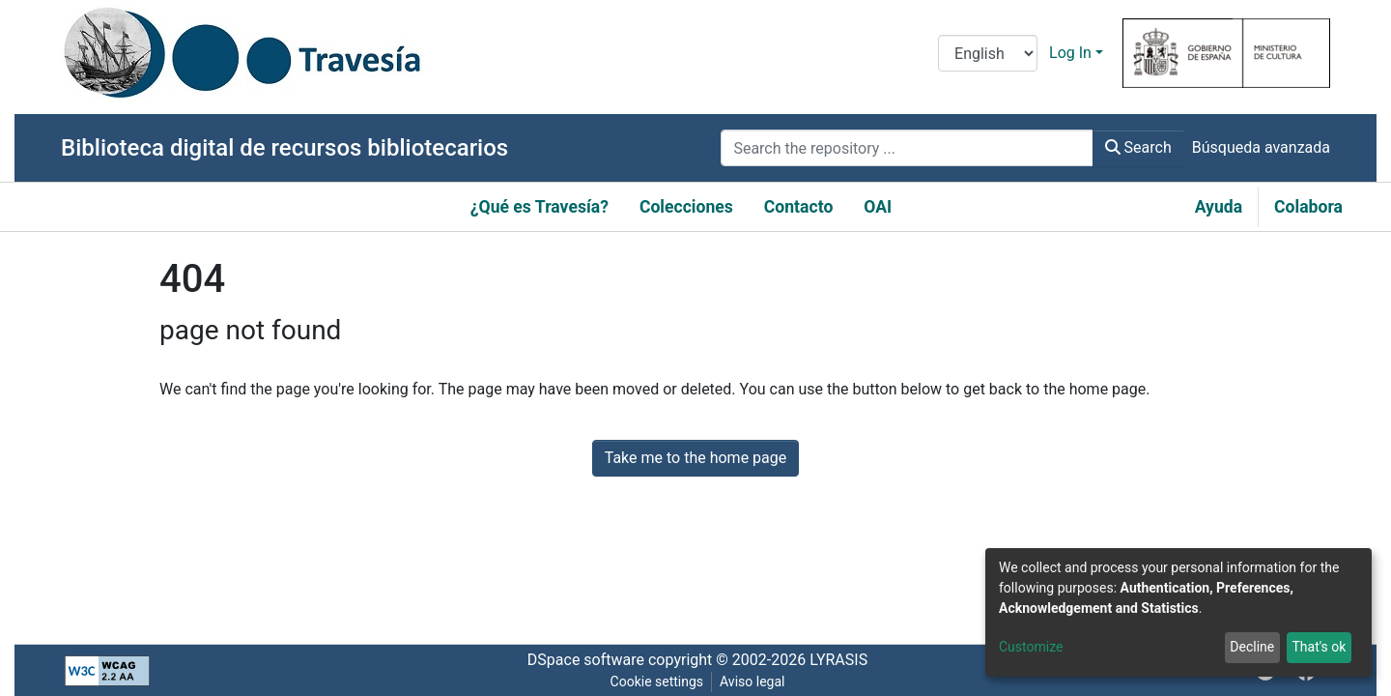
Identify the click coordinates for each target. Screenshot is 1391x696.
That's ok (1319, 646)
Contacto (799, 207)
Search (1138, 147)
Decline (1252, 646)
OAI (878, 207)
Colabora (1308, 207)
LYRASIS (838, 660)
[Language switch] (987, 53)
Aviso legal (752, 681)
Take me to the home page (696, 458)
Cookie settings (657, 681)
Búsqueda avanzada (1261, 147)
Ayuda (1218, 207)
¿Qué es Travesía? (539, 207)
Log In (1070, 53)
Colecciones (686, 207)
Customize (1031, 646)
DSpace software (585, 660)
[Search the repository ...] (907, 148)
